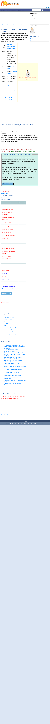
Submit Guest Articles (6, 421)
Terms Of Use (39, 421)
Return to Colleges (5, 414)
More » (23, 10)
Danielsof (32, 38)
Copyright (25, 421)
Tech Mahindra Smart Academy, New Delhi (13, 345)
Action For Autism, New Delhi (10, 361)
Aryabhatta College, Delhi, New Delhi (12, 368)
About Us (14, 421)
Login (43, 7)
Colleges (3, 24)
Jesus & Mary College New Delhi (11, 349)
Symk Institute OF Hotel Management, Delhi (14, 369)
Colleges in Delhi (10, 24)
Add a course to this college (8, 288)
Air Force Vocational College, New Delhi (13, 371)
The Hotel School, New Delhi (10, 364)
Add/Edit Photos (4, 193)
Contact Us (19, 421)
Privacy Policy (32, 421)
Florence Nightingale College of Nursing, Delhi (14, 352)
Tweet (3, 390)
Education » (3, 10)
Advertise (46, 421)
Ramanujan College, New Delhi (11, 351)
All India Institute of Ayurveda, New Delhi (13, 360)
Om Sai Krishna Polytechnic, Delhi (11, 363)
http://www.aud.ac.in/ (12, 85)
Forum (19, 10)
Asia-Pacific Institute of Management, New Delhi (15, 366)
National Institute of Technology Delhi (12, 375)
